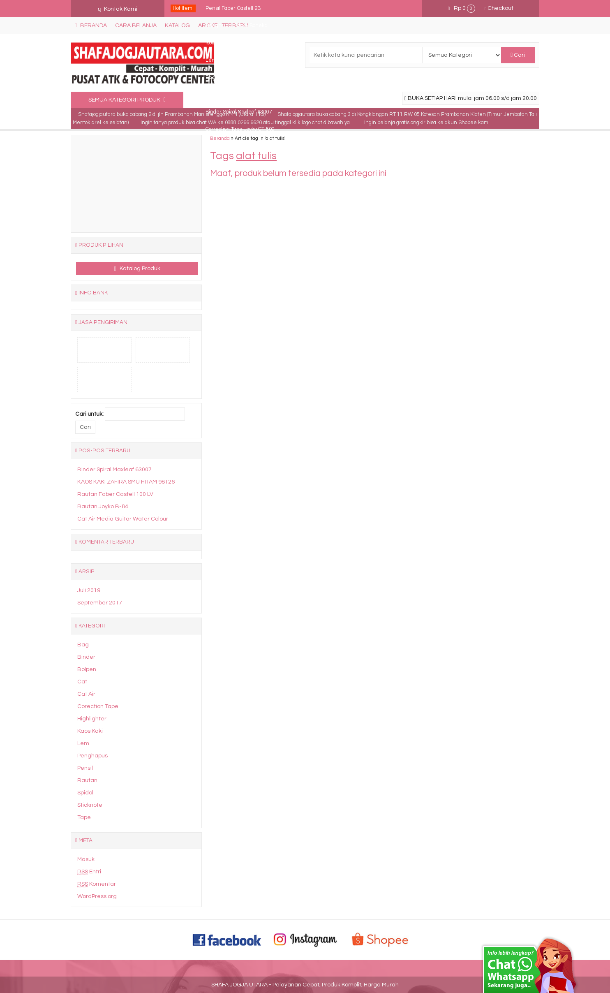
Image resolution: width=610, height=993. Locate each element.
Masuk (86, 859)
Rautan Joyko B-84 (102, 506)
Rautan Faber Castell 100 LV (115, 494)
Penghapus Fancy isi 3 (232, 94)
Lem (83, 743)
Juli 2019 (88, 590)
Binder (86, 657)
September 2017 (99, 603)
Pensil (85, 768)
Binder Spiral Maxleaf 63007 (239, 112)
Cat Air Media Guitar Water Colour (122, 519)
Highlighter (91, 719)
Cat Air (86, 694)
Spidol (85, 793)
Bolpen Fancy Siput (228, 77)
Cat (82, 682)
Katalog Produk (137, 269)
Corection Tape (97, 706)
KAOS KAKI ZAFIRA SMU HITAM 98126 (126, 482)
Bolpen (86, 669)
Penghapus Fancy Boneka (237, 25)
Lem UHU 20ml (223, 60)
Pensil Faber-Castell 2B (233, 8)
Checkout (499, 8)
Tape (84, 817)
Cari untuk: (89, 414)
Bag (83, 645)
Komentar (96, 884)
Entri (89, 872)
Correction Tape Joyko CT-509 (240, 129)
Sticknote (89, 805)
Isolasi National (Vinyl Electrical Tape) (248, 43)
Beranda (220, 138)
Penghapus (92, 756)
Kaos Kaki (90, 731)
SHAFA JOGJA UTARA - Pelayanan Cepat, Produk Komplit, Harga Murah (305, 985)
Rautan (87, 780)
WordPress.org (97, 896)
